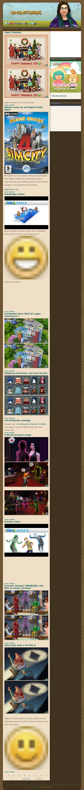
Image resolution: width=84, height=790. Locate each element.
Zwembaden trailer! (14, 194)
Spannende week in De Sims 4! (20, 645)
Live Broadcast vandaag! (17, 420)
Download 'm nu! (11, 189)
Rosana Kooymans (46, 787)
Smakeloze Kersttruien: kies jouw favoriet (26, 373)
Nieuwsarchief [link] (59, 96)
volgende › (27, 779)
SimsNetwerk (26, 13)
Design (33, 787)
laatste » (40, 779)
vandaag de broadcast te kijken (32, 424)
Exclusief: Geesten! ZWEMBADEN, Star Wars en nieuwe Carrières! (24, 587)
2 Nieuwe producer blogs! (17, 435)
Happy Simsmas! (12, 32)
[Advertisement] (65, 44)
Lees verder (9, 105)
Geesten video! (12, 521)
